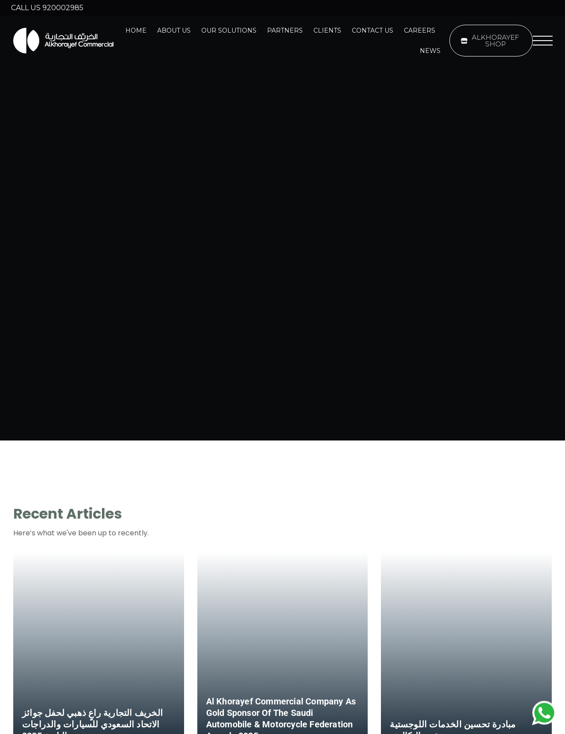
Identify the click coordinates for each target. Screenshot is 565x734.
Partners (285, 30)
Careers (419, 30)
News (430, 51)
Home (136, 30)
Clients (327, 30)
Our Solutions (228, 30)
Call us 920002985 (47, 8)
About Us (174, 30)
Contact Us (372, 30)
